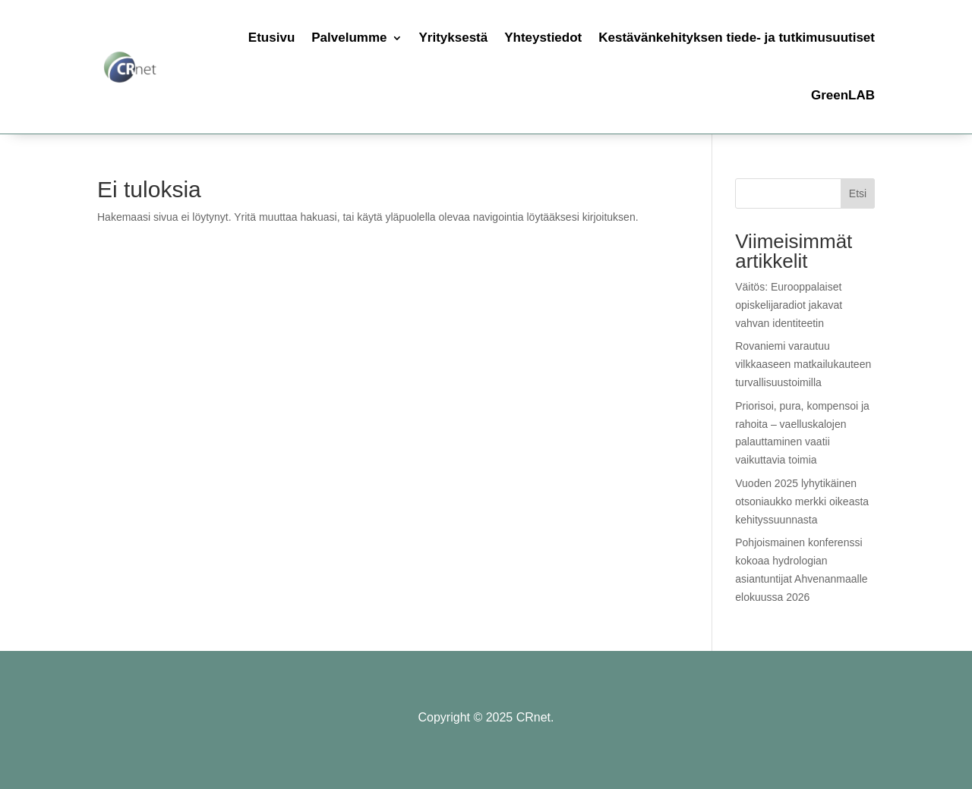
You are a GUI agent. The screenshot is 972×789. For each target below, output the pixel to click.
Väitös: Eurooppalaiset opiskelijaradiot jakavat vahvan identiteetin (788, 305)
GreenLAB (843, 95)
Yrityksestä (453, 37)
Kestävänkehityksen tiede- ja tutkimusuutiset (736, 37)
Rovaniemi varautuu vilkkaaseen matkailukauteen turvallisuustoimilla (803, 364)
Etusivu (271, 37)
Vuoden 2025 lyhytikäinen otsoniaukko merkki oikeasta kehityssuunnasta (802, 501)
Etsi (857, 193)
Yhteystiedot (543, 37)
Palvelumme (349, 37)
